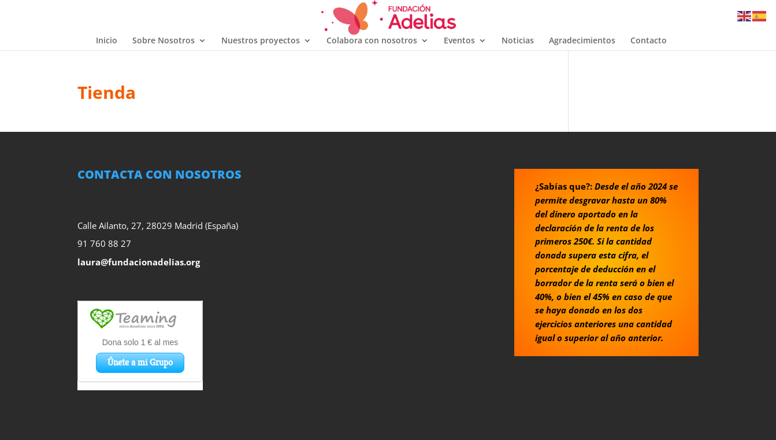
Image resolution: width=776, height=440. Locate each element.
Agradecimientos (582, 41)
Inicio (106, 41)
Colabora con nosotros (371, 41)
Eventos (459, 41)
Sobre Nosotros (163, 41)
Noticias (518, 41)
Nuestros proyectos (260, 41)
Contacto (648, 41)
